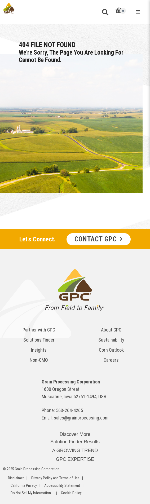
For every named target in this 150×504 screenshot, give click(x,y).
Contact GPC (95, 239)
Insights (39, 350)
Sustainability (111, 340)
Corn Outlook (111, 350)
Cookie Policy (71, 493)
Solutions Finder (39, 340)
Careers (111, 360)
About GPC (111, 330)
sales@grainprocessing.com (81, 418)
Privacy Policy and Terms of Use (55, 478)
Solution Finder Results (75, 441)
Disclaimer (16, 478)
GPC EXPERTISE (75, 459)
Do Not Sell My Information (31, 493)
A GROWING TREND (75, 450)
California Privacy (24, 485)
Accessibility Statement (62, 485)
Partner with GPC (39, 330)
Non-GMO (39, 360)
